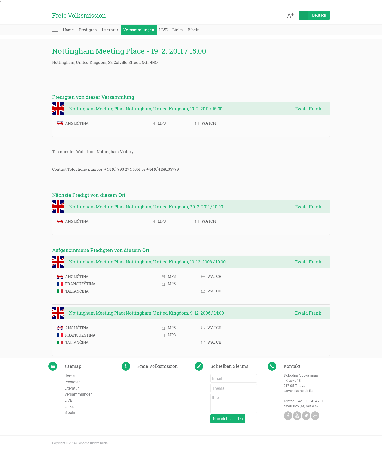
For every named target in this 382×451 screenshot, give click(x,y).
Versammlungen (138, 29)
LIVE (163, 29)
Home (68, 29)
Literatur (110, 29)
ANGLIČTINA (73, 123)
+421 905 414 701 (310, 401)
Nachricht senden (228, 418)
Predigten (88, 29)
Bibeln (194, 29)
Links (177, 29)
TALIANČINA (73, 291)
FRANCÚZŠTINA (76, 283)
